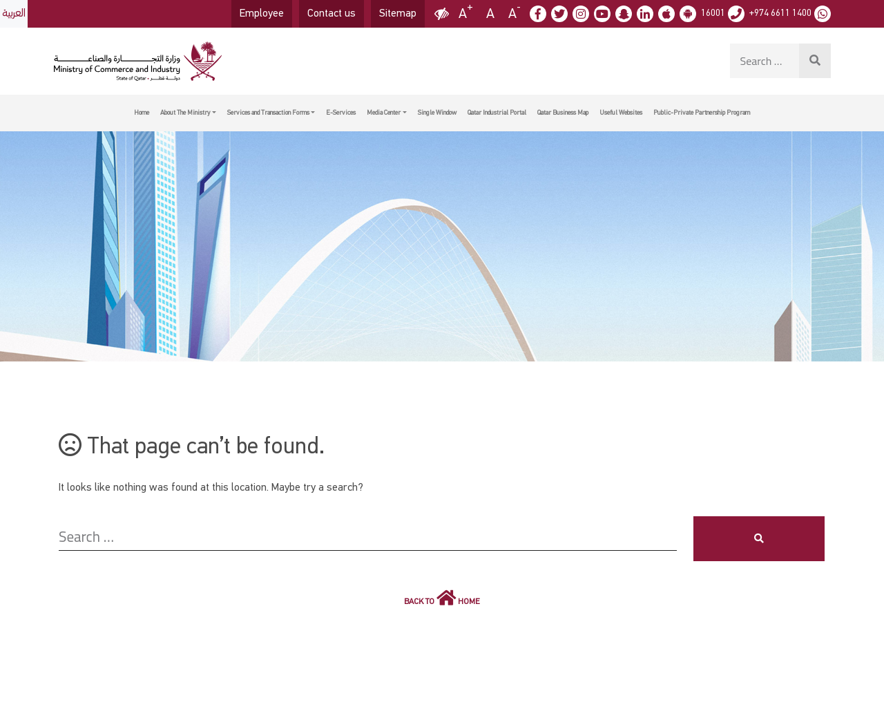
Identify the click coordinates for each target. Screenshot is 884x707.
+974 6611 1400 (780, 13)
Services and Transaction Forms (268, 112)
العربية (14, 13)
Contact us (331, 13)
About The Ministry (185, 112)
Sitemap (397, 13)
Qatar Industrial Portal (497, 112)
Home (141, 112)
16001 (713, 13)
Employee (262, 13)
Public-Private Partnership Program (701, 112)
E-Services (341, 112)
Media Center (384, 112)
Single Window (437, 112)
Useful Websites (620, 112)
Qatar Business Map (562, 112)
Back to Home (442, 597)
